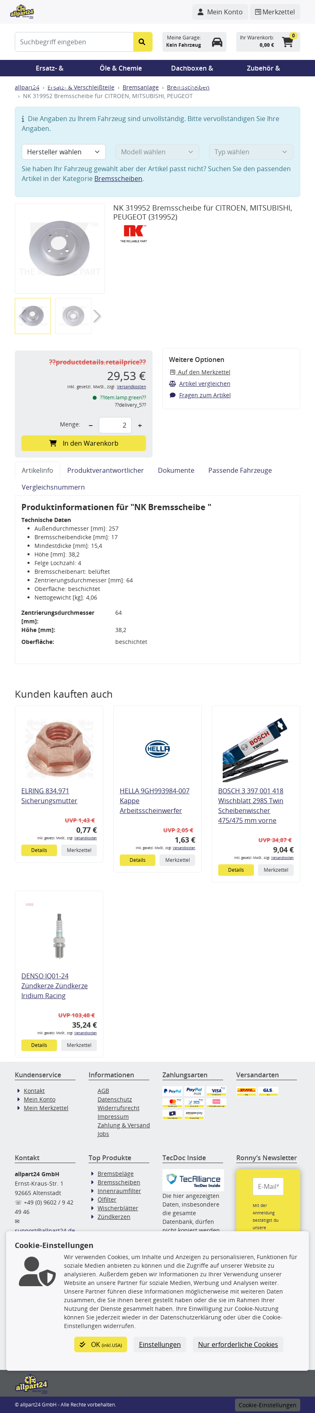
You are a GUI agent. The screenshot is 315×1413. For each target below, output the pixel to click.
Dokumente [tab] (176, 470)
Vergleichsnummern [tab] (53, 487)
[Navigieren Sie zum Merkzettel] (275, 12)
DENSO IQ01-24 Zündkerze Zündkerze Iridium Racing (54, 985)
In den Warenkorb (84, 443)
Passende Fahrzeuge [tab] (240, 470)
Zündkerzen (114, 1217)
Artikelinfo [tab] (37, 470)
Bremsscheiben (118, 178)
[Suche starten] (143, 42)
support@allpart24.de (45, 1230)
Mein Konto (39, 1099)
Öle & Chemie (121, 68)
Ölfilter (107, 1199)
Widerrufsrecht (118, 1108)
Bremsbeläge (116, 1173)
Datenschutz (115, 1099)
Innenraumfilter (119, 1191)
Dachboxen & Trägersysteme (192, 70)
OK (101, 1344)
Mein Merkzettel (46, 1108)
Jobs (103, 1134)
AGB (103, 1091)
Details (39, 850)
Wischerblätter (118, 1208)
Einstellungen (160, 1344)
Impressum (113, 1116)
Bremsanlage (141, 87)
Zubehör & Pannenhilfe (263, 70)
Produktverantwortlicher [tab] (105, 470)
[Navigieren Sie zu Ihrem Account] (220, 12)
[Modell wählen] (158, 152)
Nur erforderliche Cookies (238, 1344)
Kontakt (34, 1091)
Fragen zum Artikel (200, 395)
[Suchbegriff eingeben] (74, 42)
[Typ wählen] (251, 152)
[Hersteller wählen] (64, 152)
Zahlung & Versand (124, 1125)
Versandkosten (131, 386)
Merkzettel (79, 850)
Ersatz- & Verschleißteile (50, 70)
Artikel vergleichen (200, 383)
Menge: (70, 424)
